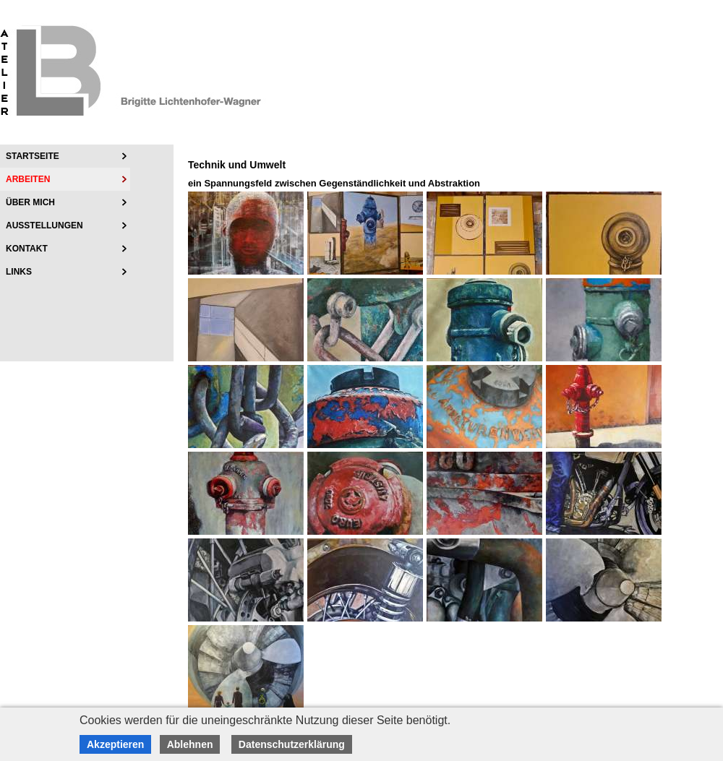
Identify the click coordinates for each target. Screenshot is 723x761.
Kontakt (27, 249)
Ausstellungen (44, 225)
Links (19, 272)
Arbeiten (28, 179)
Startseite (32, 156)
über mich (30, 202)
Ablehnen (190, 744)
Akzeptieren (115, 744)
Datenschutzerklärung (292, 744)
